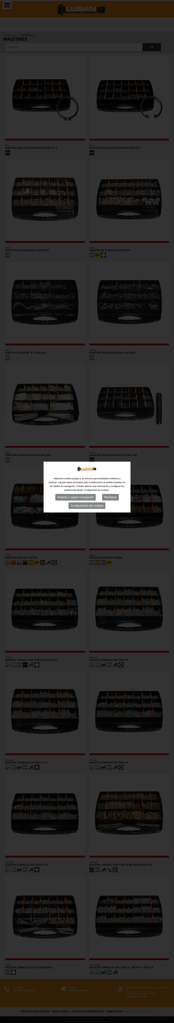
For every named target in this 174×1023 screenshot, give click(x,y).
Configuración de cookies (87, 491)
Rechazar (110, 482)
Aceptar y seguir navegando (75, 482)
